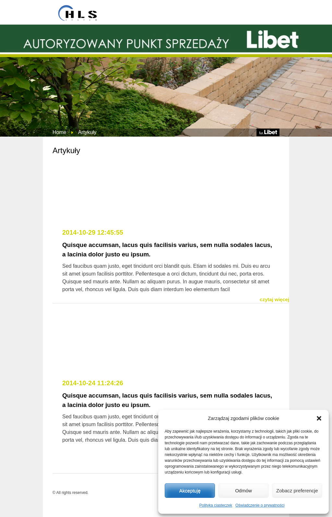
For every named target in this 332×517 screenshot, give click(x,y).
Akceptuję (190, 490)
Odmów (243, 490)
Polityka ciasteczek (215, 505)
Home (59, 132)
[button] (319, 418)
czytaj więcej (274, 299)
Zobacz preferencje (297, 490)
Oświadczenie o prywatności (259, 505)
